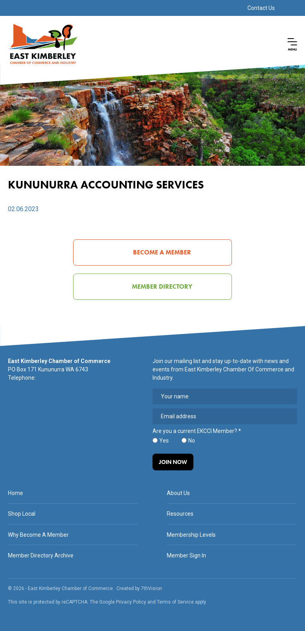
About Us (178, 493)
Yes (164, 440)
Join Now (173, 462)
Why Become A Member (38, 535)
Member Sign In (186, 555)
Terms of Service (175, 602)
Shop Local (21, 514)
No (191, 440)
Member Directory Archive (40, 555)
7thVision (151, 588)
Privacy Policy (131, 602)
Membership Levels (191, 535)
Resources (180, 514)
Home (15, 493)
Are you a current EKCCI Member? (196, 431)
